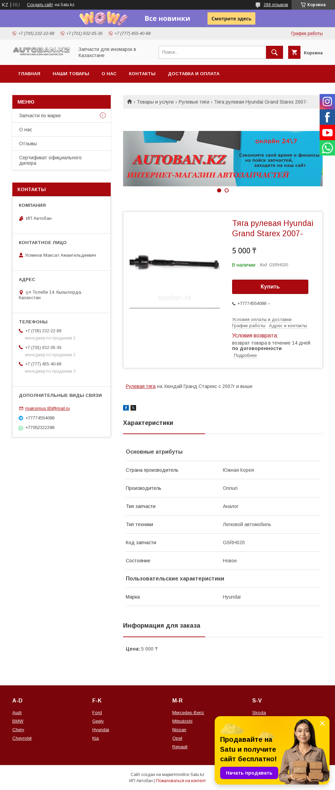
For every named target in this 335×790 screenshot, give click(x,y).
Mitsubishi (182, 721)
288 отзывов (276, 4)
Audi (17, 712)
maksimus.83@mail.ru (47, 408)
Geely (98, 721)
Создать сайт (40, 4)
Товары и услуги (155, 102)
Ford (97, 712)
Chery (18, 729)
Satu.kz (197, 774)
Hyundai (100, 729)
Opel (177, 738)
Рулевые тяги (194, 102)
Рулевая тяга (141, 386)
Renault (179, 746)
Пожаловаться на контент (181, 780)
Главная (29, 73)
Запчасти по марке (40, 115)
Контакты (142, 73)
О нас (109, 73)
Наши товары (71, 73)
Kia (95, 738)
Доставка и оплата (193, 73)
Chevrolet (21, 738)
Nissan (179, 729)
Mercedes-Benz (188, 712)
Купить (270, 287)
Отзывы (28, 143)
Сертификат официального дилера (50, 160)
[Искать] (274, 52)
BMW (17, 721)
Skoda (259, 712)
